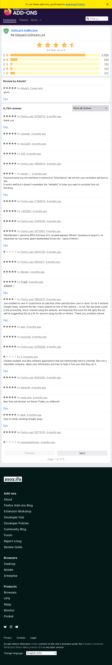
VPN (7, 598)
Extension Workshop (17, 511)
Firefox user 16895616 (33, 163)
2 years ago (36, 88)
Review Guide (13, 547)
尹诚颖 (24, 281)
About (8, 499)
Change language (13, 653)
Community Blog (15, 529)
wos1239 (25, 143)
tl (21, 356)
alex (23, 326)
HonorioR (26, 336)
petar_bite (26, 397)
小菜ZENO (26, 211)
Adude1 (25, 88)
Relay (7, 604)
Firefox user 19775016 (33, 432)
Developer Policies (16, 523)
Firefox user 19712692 (33, 231)
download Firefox (75, 4)
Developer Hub (14, 517)
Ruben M (25, 387)
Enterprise (10, 575)
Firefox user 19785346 (33, 346)
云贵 (23, 153)
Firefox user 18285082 (33, 377)
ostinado (25, 133)
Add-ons (10, 493)
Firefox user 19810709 (33, 252)
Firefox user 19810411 (32, 262)
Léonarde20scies (30, 442)
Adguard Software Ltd (30, 35)
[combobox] (97, 18)
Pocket (9, 616)
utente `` (26, 173)
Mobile (8, 569)
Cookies (21, 637)
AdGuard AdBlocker (24, 30)
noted (34, 643)
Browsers (10, 592)
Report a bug (12, 541)
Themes (23, 20)
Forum (8, 535)
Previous (30, 453)
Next (82, 453)
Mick (23, 414)
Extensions (9, 20)
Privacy (8, 637)
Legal (33, 637)
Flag (5, 98)
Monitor (9, 610)
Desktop (9, 563)
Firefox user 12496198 (33, 221)
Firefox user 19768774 (33, 116)
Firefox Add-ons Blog (18, 505)
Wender (25, 272)
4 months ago (54, 116)
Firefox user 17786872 (33, 201)
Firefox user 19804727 (33, 299)
